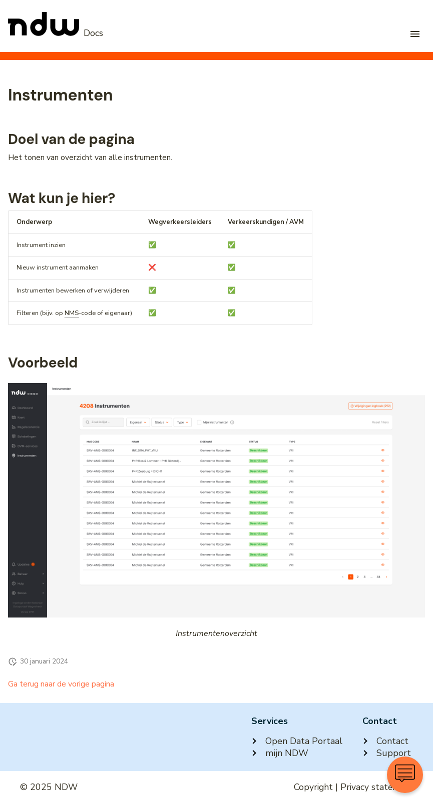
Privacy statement (376, 787)
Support (386, 753)
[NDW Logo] (55, 33)
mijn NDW (279, 753)
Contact (385, 741)
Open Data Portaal (296, 741)
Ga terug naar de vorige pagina (61, 684)
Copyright (313, 787)
